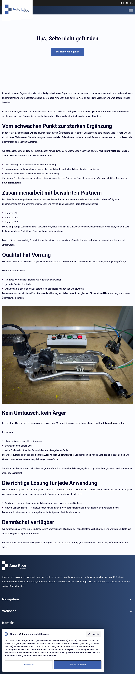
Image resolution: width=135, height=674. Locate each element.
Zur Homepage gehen (67, 51)
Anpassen (29, 664)
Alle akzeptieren (78, 664)
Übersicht (93, 634)
